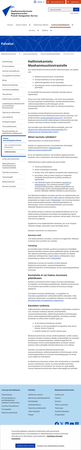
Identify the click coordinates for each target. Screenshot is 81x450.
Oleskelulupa (7, 61)
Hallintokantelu (10, 152)
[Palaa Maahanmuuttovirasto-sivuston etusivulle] (20, 14)
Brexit (4, 80)
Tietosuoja (59, 408)
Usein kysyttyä (34, 411)
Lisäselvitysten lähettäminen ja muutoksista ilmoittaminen (13, 105)
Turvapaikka (6, 409)
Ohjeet (31, 414)
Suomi (41, 2)
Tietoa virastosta (61, 405)
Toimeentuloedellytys (10, 89)
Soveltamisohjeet (9, 122)
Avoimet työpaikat (62, 411)
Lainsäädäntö (7, 117)
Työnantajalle (7, 177)
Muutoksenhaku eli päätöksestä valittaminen (12, 132)
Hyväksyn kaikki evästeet (25, 446)
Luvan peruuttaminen (10, 159)
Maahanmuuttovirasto (8, 54)
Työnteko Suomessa (10, 172)
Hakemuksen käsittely (11, 99)
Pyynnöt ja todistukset (11, 112)
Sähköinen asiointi (35, 394)
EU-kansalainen (8, 66)
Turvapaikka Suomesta (11, 75)
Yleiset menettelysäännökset (51, 54)
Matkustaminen (8, 182)
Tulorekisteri (7, 94)
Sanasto (58, 401)
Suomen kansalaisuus (10, 71)
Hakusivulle (74, 13)
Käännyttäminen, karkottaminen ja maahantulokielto (9, 165)
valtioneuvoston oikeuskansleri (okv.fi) (43, 132)
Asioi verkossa (58, 2)
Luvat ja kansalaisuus (30, 54)
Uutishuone (59, 394)
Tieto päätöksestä (9, 126)
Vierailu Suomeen (9, 186)
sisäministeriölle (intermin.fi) (51, 118)
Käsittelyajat (33, 401)
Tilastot (58, 398)
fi (19, 54)
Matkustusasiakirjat (10, 85)
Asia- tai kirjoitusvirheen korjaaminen (12, 146)
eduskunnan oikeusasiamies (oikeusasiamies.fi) (47, 129)
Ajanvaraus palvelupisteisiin (39, 398)
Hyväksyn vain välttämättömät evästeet (50, 446)
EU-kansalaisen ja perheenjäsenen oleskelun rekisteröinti (10, 400)
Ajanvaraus (75, 2)
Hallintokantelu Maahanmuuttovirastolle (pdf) (44, 149)
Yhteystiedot (56, 200)
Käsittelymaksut (34, 405)
